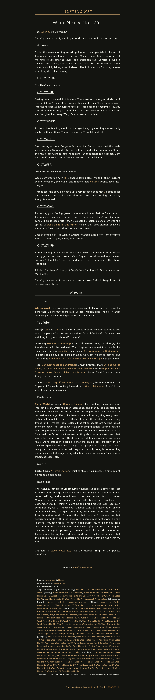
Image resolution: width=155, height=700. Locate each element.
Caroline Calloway (73, 404)
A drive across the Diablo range (102, 351)
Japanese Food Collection (96, 643)
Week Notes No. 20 (76, 627)
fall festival (64, 674)
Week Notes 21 (59, 627)
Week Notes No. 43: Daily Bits (98, 592)
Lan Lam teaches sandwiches (59, 364)
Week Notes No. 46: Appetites (90, 636)
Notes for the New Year (48, 618)
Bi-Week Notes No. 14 (72, 599)
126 (56, 329)
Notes (61, 580)
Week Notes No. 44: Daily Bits (94, 611)
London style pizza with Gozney (74, 368)
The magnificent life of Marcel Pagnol (69, 382)
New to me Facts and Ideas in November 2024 (84, 595)
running (86, 652)
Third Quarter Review (85, 608)
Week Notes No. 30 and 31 (49, 621)
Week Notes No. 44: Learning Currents (60, 611)
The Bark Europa (92, 358)
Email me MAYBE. (83, 567)
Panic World (42, 404)
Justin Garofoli (100, 687)
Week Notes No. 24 (91, 624)
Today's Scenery (66, 633)
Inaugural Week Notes (95, 599)
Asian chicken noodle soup (70, 372)
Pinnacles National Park (108, 633)
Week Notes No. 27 (111, 621)
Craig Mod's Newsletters (108, 630)
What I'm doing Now (52, 608)
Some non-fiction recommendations (66, 602)
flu (72, 674)
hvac (76, 674)
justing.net (79, 12)
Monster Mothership (59, 343)
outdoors (68, 608)
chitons (94, 181)
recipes (42, 636)
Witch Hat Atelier (95, 386)
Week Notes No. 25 (64, 605)
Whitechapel (42, 308)
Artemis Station (60, 470)
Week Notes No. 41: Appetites (94, 639)
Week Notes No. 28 (91, 621)
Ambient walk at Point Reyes (65, 358)
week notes (59, 583)
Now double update (100, 649)
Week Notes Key (61, 550)
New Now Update (53, 599)
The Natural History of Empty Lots (103, 674)
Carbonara (49, 368)
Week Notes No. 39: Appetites (69, 643)
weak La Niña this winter (62, 224)
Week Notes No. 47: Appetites (67, 592)
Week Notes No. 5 (85, 630)
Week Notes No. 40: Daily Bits (68, 614)
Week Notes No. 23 (110, 624)
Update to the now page (78, 649)
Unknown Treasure (85, 633)
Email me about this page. (78, 687)
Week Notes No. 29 (72, 621)
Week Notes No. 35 (90, 618)
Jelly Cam (63, 351)
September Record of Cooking (65, 652)
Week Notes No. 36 (70, 618)
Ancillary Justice (65, 589)
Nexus (94, 602)
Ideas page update (46, 630)
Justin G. (46, 31)
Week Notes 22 (44, 627)
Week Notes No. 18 (81, 646)
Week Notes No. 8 (66, 630)
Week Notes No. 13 (95, 627)
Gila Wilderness (112, 627)
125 (46, 329)
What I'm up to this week (87, 589)
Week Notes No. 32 (110, 618)
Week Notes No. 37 (111, 614)
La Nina (82, 674)
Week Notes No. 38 (92, 614)
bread (47, 592)
